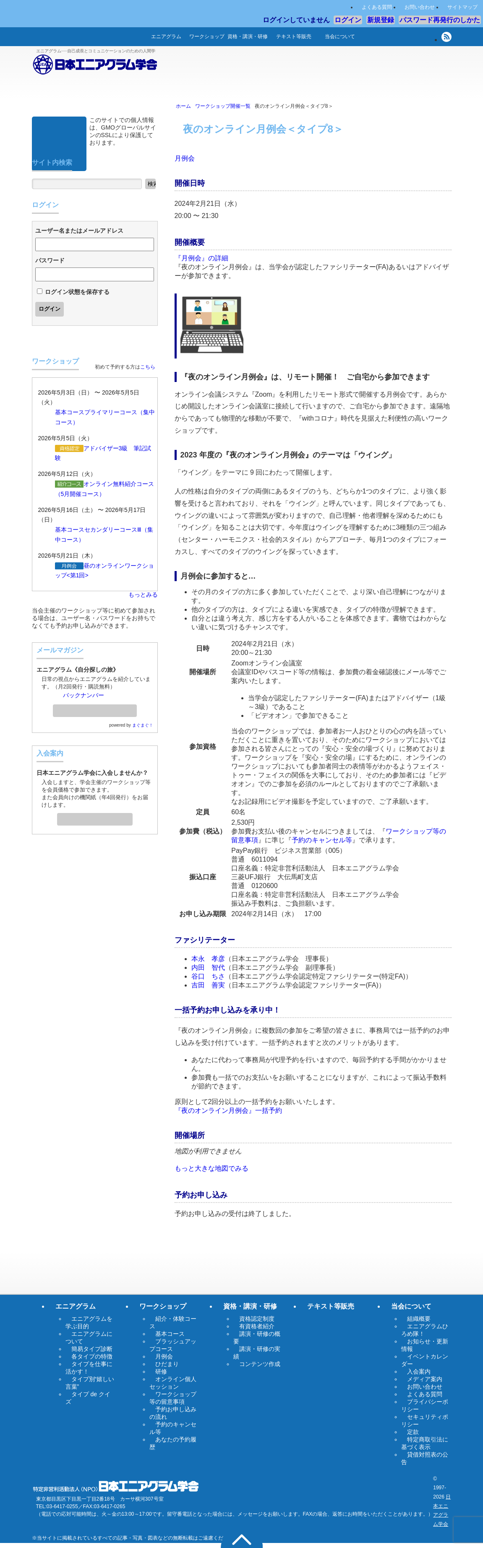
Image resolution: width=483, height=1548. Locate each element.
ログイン (347, 19)
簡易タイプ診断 (91, 1348)
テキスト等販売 (293, 36)
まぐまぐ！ (142, 725)
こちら (147, 367)
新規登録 (380, 19)
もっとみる (143, 594)
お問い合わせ (420, 7)
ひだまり (167, 1364)
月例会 (185, 158)
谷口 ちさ (208, 976)
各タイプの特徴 (91, 1356)
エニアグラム (166, 36)
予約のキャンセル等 (322, 840)
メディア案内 (424, 1379)
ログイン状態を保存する (77, 291)
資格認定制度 (256, 1318)
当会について (340, 36)
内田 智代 (208, 967)
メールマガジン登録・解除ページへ (95, 708)
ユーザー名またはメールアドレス (79, 230)
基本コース (69, 412)
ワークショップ (207, 36)
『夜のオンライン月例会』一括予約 (228, 1110)
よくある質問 (377, 7)
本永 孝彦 (208, 958)
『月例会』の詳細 (201, 258)
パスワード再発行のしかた (439, 19)
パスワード (50, 260)
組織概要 (419, 1318)
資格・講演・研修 (247, 36)
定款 (413, 1432)
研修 (161, 1371)
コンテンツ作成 (259, 1364)
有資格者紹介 (256, 1326)
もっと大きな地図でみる (211, 1168)
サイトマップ (462, 7)
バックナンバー (83, 695)
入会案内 (95, 817)
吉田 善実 (208, 985)
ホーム (132, 36)
